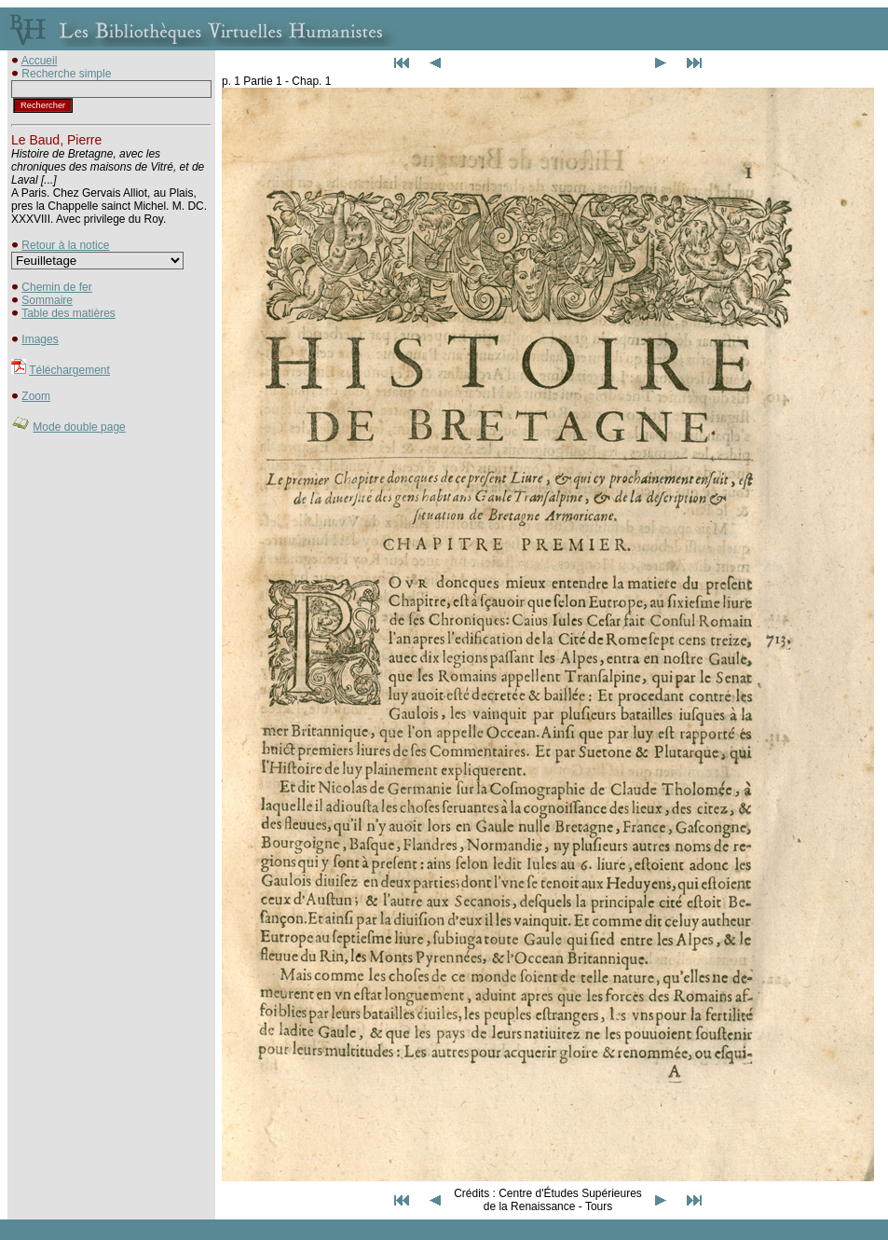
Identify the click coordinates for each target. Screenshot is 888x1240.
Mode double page (79, 427)
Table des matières (68, 313)
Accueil (39, 60)
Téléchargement (69, 370)
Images (39, 339)
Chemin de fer (56, 287)
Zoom (35, 396)
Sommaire (47, 300)
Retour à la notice (65, 245)
